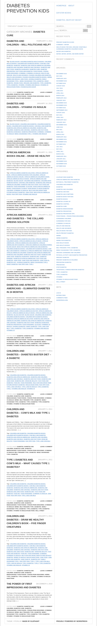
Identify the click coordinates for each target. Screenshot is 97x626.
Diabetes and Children (15, 67)
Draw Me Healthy (31, 381)
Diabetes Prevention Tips (65, 213)
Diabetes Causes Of (63, 201)
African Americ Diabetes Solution (22, 173)
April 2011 (59, 151)
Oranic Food (18, 83)
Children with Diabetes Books (28, 63)
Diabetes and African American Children (35, 65)
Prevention (60, 265)
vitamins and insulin (32, 85)
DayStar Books (63, 13)
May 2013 (59, 115)
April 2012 (59, 132)
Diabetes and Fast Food (39, 130)
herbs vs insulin (20, 557)
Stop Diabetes (61, 267)
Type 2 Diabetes (12, 85)
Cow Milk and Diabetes (43, 126)
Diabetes (20, 92)
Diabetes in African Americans (25, 258)
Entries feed (61, 295)
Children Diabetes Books (16, 248)
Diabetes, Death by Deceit (69, 20)
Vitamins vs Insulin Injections (24, 147)
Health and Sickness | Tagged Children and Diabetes (32, 75)
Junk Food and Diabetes (30, 260)
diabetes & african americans (31, 250)
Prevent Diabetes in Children (67, 260)
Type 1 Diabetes (45, 83)
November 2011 (61, 141)
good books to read (19, 188)
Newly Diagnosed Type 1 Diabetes (32, 81)
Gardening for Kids (63, 221)
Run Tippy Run (17, 194)
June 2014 (59, 90)
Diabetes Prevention (29, 132)
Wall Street (39, 345)
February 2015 (61, 78)
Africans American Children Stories (38, 245)
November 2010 (61, 163)
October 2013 (61, 107)
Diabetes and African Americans (39, 252)
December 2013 (61, 103)
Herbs (49, 77)
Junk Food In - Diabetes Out (31, 559)
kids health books (63, 245)
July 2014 (59, 88)
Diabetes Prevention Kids (28, 8)
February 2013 (61, 120)
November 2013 (61, 105)
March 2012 (60, 134)
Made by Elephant (30, 621)
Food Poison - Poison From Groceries (30, 96)
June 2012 (59, 127)
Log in (58, 293)
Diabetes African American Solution (20, 318)
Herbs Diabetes (62, 238)
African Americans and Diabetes (26, 243)
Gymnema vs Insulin (33, 73)
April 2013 (59, 117)
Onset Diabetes (12, 264)
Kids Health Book (62, 243)
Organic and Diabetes (31, 83)
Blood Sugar (15, 61)
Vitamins (21, 85)
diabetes (17, 65)
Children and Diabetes (28, 124)
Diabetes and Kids (62, 192)
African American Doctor (28, 311)
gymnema (22, 73)
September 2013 (61, 110)
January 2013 (61, 122)
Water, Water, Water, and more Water (70, 54)
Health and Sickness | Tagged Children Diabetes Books (27, 77)
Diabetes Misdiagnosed (64, 209)
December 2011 (61, 139)
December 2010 (61, 161)
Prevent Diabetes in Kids (65, 42)
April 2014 (59, 93)
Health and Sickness (23, 98)
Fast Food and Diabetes (24, 71)
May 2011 (59, 149)
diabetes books (62, 199)
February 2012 (61, 137)
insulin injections (32, 385)
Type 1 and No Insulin (29, 386)
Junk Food (24, 79)
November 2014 (61, 81)
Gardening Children (63, 218)
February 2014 (61, 98)
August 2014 (60, 86)
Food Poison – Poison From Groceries (70, 216)
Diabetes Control (62, 204)
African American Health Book (18, 178)
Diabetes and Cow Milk (32, 67)
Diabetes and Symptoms (64, 194)
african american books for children (25, 175)
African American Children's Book (36, 177)
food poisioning (19, 186)
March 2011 (60, 154)
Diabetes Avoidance (22, 69)
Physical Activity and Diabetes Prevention (71, 255)
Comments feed (61, 297)
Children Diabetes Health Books (32, 61)
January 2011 (61, 159)
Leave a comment (46, 92)
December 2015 (61, 73)
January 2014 (61, 100)
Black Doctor (19, 315)
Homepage (61, 6)
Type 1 (31, 264)
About (71, 6)
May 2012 (59, 129)
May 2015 (59, 76)
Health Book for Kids (64, 230)
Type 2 (9, 388)
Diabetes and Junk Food (15, 491)
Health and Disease (63, 226)
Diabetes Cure (35, 69)
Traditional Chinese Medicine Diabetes (70, 269)
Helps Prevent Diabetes (65, 233)
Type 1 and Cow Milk (14, 386)
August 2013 (60, 112)
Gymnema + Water (62, 44)
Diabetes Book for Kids (64, 196)
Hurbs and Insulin (13, 79)
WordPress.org (62, 300)
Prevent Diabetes (62, 257)
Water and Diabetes (63, 51)
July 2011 (59, 146)
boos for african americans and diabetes (32, 246)
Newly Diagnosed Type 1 (23, 134)
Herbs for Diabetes (63, 240)
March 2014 (60, 95)
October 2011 (61, 144)
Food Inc (17, 383)
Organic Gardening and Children (68, 252)
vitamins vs (11, 330)
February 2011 (61, 156)
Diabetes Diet (34, 256)
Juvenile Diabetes (35, 79)
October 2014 (61, 83)
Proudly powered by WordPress (71, 621)
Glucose (29, 186)
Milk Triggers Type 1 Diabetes (30, 205)
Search (56, 30)
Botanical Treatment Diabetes (67, 182)
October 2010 (61, 166)
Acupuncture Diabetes (64, 177)
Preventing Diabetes (63, 262)
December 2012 (61, 124)
